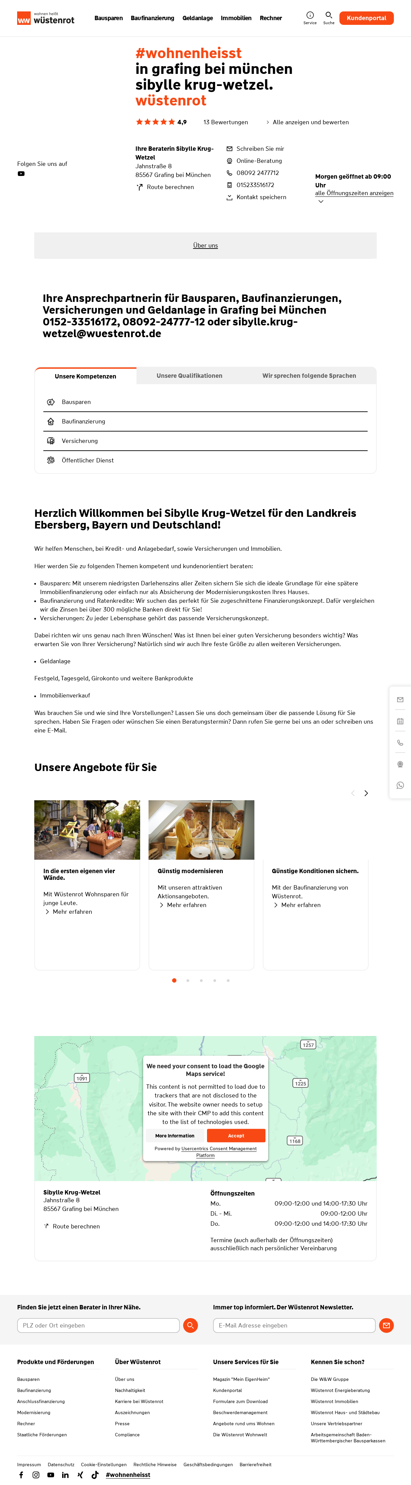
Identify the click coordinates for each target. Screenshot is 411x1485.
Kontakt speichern (255, 197)
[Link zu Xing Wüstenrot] (80, 1475)
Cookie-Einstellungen (104, 1464)
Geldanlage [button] (197, 18)
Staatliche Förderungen (42, 1435)
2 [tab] (188, 980)
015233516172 (249, 185)
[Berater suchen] (190, 1325)
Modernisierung (33, 1412)
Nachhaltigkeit (130, 1390)
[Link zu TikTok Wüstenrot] (95, 1475)
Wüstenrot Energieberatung (340, 1390)
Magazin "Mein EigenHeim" (241, 1379)
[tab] (85, 375)
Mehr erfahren (67, 912)
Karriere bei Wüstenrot (139, 1401)
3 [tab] (201, 980)
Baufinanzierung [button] (152, 18)
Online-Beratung (253, 160)
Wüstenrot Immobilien (334, 1401)
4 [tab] (214, 980)
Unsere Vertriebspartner (336, 1424)
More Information (175, 1135)
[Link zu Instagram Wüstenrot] (36, 1475)
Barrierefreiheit (256, 1464)
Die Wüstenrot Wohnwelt (240, 1435)
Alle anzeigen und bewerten (307, 122)
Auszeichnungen (132, 1412)
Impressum (29, 1464)
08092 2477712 (252, 173)
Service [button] (310, 18)
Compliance (127, 1435)
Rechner (26, 1424)
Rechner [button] (271, 18)
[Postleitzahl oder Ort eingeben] (98, 1325)
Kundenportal (366, 18)
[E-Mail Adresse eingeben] (294, 1325)
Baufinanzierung (34, 1390)
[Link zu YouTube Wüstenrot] (50, 1475)
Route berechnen (164, 187)
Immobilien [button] (236, 18)
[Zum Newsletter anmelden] (386, 1325)
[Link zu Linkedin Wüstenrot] (65, 1475)
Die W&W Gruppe (330, 1379)
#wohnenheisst (128, 1475)
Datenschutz (61, 1464)
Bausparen (28, 1379)
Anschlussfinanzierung (41, 1401)
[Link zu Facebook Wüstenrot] (21, 1475)
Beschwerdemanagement (240, 1412)
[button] (352, 794)
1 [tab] (174, 980)
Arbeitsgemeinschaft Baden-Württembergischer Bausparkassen (348, 1438)
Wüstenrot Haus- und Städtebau (345, 1412)
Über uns (124, 1379)
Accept (236, 1135)
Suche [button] (328, 18)
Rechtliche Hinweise (155, 1464)
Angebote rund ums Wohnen (244, 1424)
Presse (122, 1424)
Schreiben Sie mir (254, 148)
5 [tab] (228, 980)
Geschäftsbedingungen (208, 1464)
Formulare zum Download (240, 1401)
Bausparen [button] (108, 18)
